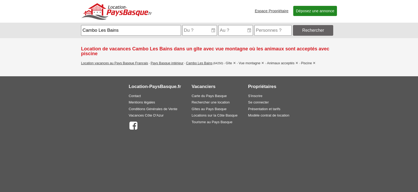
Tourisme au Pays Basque (212, 122)
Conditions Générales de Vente (153, 109)
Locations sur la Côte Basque (215, 115)
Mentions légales (142, 102)
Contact (135, 96)
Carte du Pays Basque (209, 96)
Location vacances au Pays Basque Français (114, 63)
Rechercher (313, 30)
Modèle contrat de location (269, 115)
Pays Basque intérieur (167, 63)
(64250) (218, 63)
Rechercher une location (211, 102)
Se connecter (258, 102)
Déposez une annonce (315, 11)
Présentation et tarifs (264, 109)
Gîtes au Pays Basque (209, 109)
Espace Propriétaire (271, 11)
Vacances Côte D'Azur (146, 115)
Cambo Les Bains (199, 63)
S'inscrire (255, 96)
